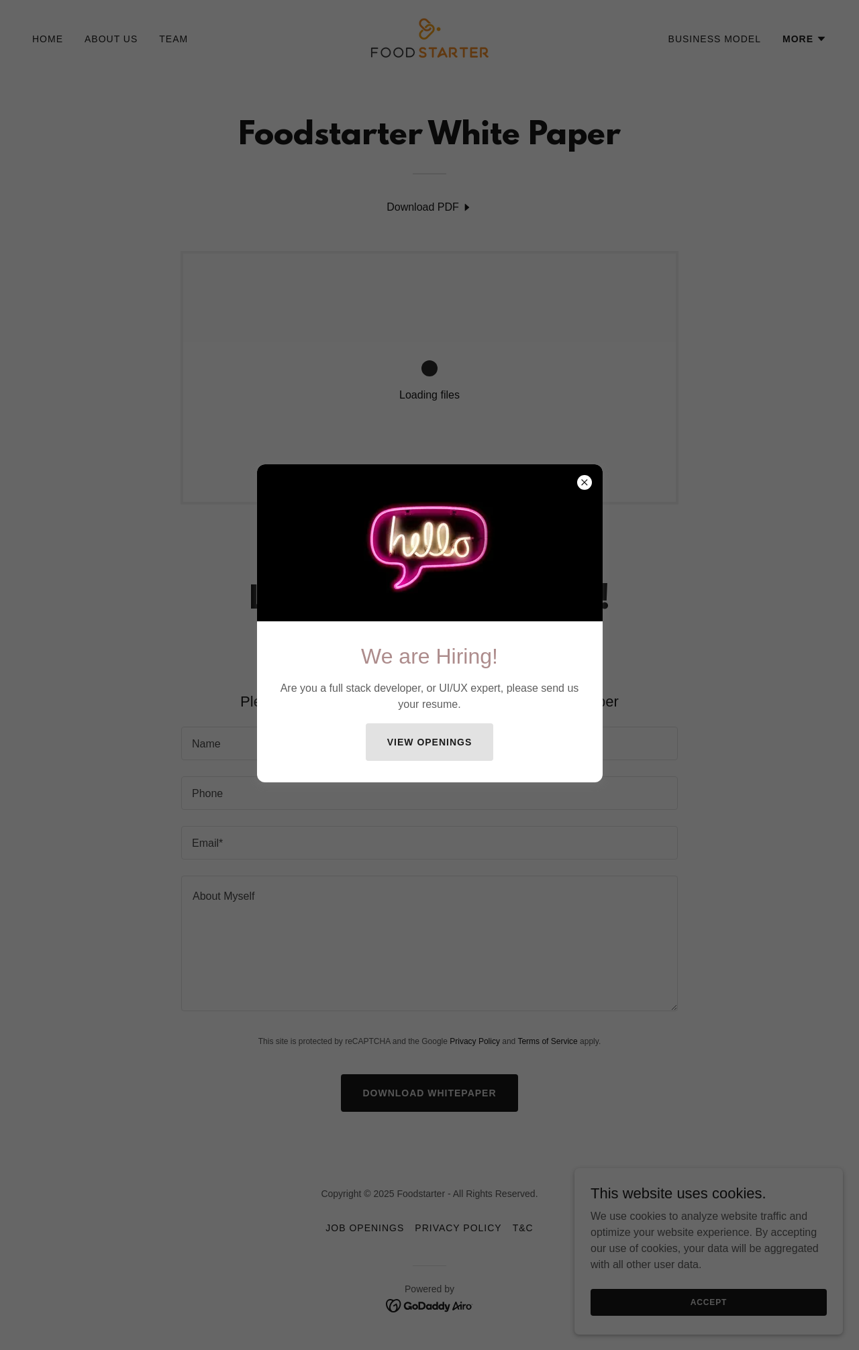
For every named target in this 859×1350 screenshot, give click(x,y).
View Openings (429, 742)
